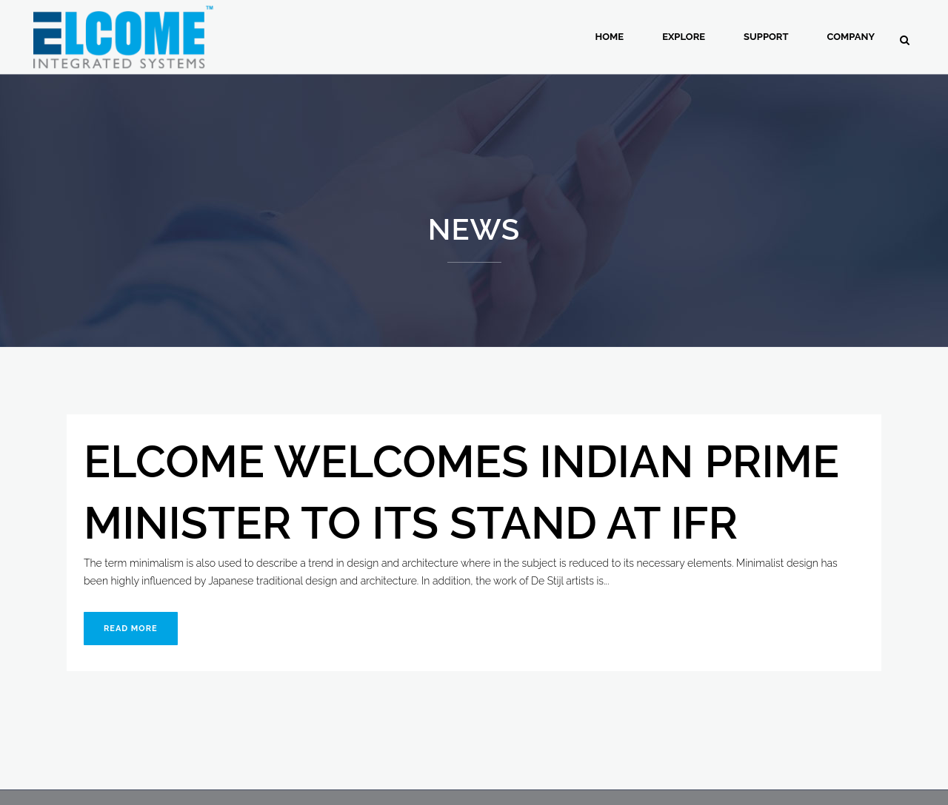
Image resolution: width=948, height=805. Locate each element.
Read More (131, 628)
